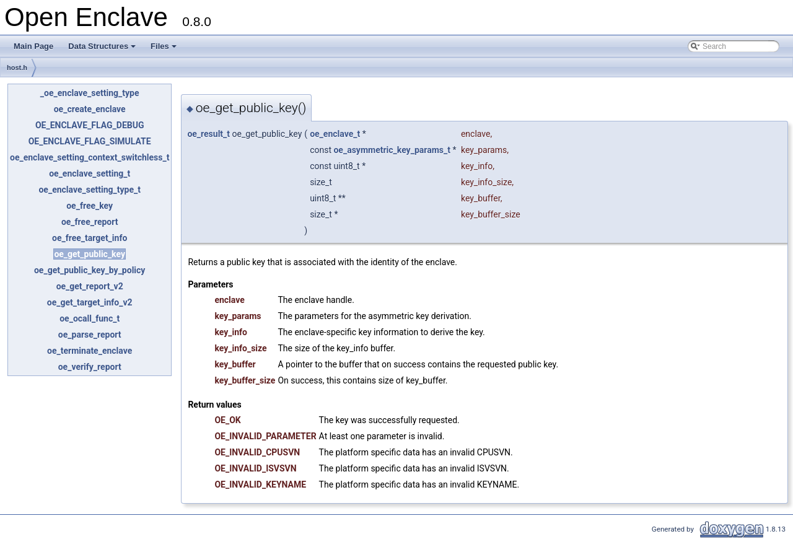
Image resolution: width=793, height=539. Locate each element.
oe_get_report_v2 (89, 286)
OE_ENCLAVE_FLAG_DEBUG (89, 125)
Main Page (33, 46)
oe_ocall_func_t (89, 318)
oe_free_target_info (89, 238)
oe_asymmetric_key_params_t (391, 150)
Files (164, 50)
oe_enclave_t (335, 134)
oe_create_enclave (90, 109)
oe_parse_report (89, 335)
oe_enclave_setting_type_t (89, 190)
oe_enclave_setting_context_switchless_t (89, 157)
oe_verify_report (89, 367)
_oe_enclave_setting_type (89, 93)
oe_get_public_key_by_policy (89, 270)
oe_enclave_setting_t (89, 173)
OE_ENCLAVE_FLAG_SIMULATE (89, 141)
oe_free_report (89, 222)
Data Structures (103, 50)
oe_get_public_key (89, 254)
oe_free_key (89, 206)
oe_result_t (208, 134)
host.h (17, 67)
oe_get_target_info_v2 (90, 302)
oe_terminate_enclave (89, 351)
